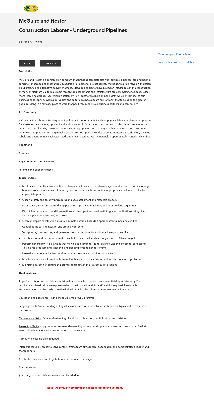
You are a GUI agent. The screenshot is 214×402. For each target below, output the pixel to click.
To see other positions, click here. (177, 62)
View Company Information (174, 54)
